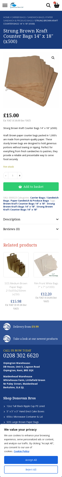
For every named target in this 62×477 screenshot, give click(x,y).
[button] (53, 58)
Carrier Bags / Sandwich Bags (27, 17)
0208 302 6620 (21, 355)
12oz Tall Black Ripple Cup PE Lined (26, 406)
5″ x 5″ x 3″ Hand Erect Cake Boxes (25, 411)
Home (6, 17)
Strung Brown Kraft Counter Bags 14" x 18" (28, 208)
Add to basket (33, 187)
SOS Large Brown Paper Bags (23, 422)
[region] (31, 450)
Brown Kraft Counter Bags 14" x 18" (24, 203)
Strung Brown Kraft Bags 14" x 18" (29, 205)
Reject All (31, 469)
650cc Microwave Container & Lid (25, 416)
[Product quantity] (12, 175)
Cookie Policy (21, 451)
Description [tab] (11, 219)
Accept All (31, 459)
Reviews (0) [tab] (11, 229)
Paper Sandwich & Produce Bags (28, 19)
